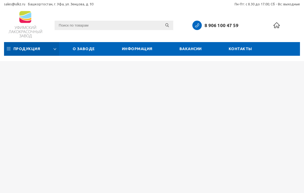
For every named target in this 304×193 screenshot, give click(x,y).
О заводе (84, 49)
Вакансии (190, 49)
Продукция (31, 49)
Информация (137, 49)
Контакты (240, 49)
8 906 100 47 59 (221, 25)
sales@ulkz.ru (14, 4)
